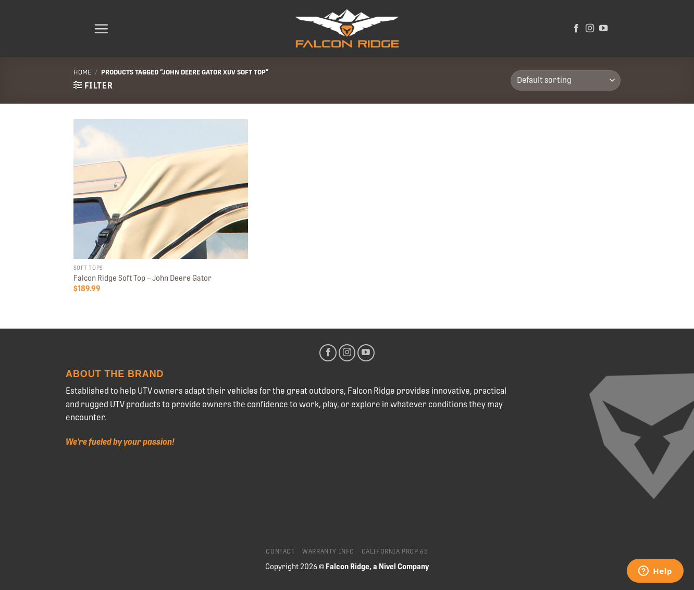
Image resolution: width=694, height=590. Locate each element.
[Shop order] (566, 80)
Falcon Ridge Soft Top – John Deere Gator (142, 278)
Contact (280, 551)
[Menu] (101, 28)
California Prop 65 (395, 551)
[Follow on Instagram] (590, 28)
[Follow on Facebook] (576, 28)
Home (82, 72)
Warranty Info (328, 551)
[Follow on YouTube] (603, 28)
